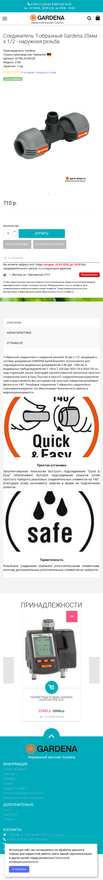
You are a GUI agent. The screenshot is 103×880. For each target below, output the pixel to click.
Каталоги (9, 819)
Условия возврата (14, 769)
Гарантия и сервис (15, 788)
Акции (7, 809)
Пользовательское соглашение (23, 797)
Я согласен (19, 869)
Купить (42, 233)
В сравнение (13, 258)
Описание (14, 322)
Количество (11, 225)
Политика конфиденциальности (23, 793)
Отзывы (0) (15, 343)
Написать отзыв (46, 72)
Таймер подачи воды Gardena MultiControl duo (51, 699)
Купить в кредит (17, 244)
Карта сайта (10, 814)
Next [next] (94, 670)
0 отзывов (28, 72)
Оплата (7, 783)
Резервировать (89, 274)
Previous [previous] (8, 670)
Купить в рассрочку (49, 244)
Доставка (9, 778)
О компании (10, 773)
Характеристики (19, 332)
